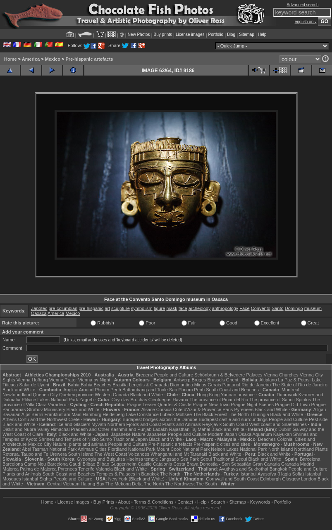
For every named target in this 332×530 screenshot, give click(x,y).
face (183, 308)
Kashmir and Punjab (131, 429)
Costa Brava (185, 463)
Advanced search (302, 4)
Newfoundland (16, 394)
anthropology (225, 308)
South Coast (235, 424)
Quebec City (45, 394)
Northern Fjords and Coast (134, 424)
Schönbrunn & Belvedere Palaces (228, 374)
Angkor (70, 389)
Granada (290, 463)
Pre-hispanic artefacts (89, 59)
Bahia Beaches (96, 384)
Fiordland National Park (131, 449)
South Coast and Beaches (232, 389)
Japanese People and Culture (177, 434)
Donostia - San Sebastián (225, 463)
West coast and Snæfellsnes (278, 424)
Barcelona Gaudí (64, 463)
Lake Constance (142, 414)
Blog (231, 34)
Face (244, 308)
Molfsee (184, 414)
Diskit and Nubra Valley (26, 429)
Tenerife (86, 468)
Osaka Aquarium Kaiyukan (265, 434)
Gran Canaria (266, 463)
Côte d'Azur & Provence (197, 409)
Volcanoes (138, 454)
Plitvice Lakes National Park (49, 399)
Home (10, 59)
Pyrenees (243, 409)
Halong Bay (92, 483)
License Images (73, 501)
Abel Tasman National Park (49, 449)
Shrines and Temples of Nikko (68, 439)
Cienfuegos (160, 399)
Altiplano (268, 379)
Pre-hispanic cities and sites (221, 444)
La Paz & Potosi (294, 379)
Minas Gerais (207, 384)
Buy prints (163, 34)
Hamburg (92, 414)
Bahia (73, 384)
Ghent (232, 379)
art (107, 308)
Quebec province (76, 394)
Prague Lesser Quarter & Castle (159, 404)
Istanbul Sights (37, 478)
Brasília (120, 384)
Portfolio (215, 34)
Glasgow (291, 478)
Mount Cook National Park (183, 449)
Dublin (284, 429)
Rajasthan (179, 429)
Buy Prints (103, 501)
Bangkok (278, 468)
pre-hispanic (91, 308)
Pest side (318, 419)
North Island (280, 449)
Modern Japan (222, 434)
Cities (101, 449)
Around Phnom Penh (100, 389)
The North (239, 414)
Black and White (18, 389)
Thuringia (259, 414)
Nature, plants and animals (80, 444)
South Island (80, 454)
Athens (9, 419)
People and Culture (173, 374)
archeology (200, 308)
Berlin (37, 414)
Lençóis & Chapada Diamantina (161, 384)
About (124, 501)
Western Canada (112, 394)
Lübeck (167, 414)
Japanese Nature (128, 434)
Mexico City (40, 444)
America (31, 59)
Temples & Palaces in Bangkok (127, 473)
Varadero (57, 404)
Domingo (294, 308)
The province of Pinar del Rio (218, 399)
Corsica (164, 409)
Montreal (290, 389)
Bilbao (89, 463)
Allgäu (319, 409)
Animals (86, 449)
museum (313, 308)
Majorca (10, 468)
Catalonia (162, 463)
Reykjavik (212, 424)
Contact (185, 501)
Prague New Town (211, 404)
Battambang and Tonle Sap (149, 389)
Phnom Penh (191, 389)
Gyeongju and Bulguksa (101, 459)
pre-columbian (62, 308)
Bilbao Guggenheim (117, 463)
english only (306, 21)
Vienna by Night (94, 379)
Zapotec (39, 308)
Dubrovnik (287, 394)
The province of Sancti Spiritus (280, 399)
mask (171, 308)
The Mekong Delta (124, 483)
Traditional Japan (130, 439)
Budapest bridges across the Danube (159, 419)
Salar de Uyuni (34, 384)
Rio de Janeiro (256, 384)
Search (218, 501)
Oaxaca (39, 313)
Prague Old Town (292, 404)
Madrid (307, 463)
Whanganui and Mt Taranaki (178, 454)
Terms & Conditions (153, 501)
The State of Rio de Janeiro (299, 384)
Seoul (206, 459)
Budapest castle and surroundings (233, 419)
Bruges (198, 379)
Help (262, 34)
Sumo (106, 439)
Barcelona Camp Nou (24, 463)
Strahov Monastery (46, 409)
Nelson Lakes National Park (239, 449)
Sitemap (246, 34)
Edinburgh (270, 478)
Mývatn (98, 424)
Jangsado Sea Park (179, 459)
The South (206, 483)
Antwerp (182, 379)
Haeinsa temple (142, 459)
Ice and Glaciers (73, 424)
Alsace (148, 409)
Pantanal (231, 384)
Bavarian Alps (16, 414)
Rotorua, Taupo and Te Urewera (34, 454)
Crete (74, 419)
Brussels (216, 379)
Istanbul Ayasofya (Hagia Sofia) (272, 473)
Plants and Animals (181, 424)
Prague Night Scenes (252, 404)
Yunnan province (238, 394)
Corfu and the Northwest (42, 419)
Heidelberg (113, 414)
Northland (304, 449)
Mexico (52, 59)
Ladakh (160, 429)
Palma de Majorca (38, 468)
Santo (278, 308)
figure (159, 308)
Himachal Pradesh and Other (80, 429)
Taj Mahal (200, 429)
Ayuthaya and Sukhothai (243, 468)
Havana (181, 399)
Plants (321, 449)
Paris (227, 409)
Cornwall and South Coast (232, 478)
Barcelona (310, 459)
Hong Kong (208, 394)
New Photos (139, 34)
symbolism (142, 308)
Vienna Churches (281, 374)
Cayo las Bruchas (129, 399)
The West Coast (111, 454)
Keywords (260, 501)
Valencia (104, 468)
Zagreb (86, 399)
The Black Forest (210, 414)
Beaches (267, 439)
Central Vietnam (63, 483)
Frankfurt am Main (63, 414)
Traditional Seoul (230, 459)
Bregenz (144, 374)
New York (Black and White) (136, 478)
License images (190, 34)
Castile (145, 463)
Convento (260, 308)
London (308, 478)
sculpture (120, 308)
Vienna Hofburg (32, 379)
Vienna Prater (63, 379)
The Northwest (180, 483)
